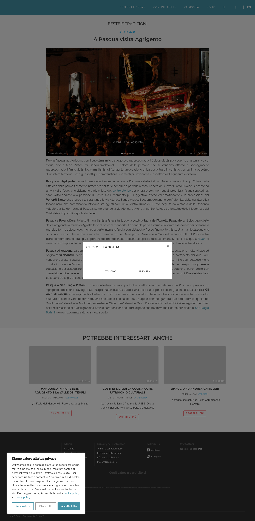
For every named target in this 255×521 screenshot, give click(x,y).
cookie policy (71, 493)
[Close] (168, 246)
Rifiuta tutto (45, 506)
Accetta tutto (68, 506)
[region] (46, 483)
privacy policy (22, 497)
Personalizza (23, 506)
